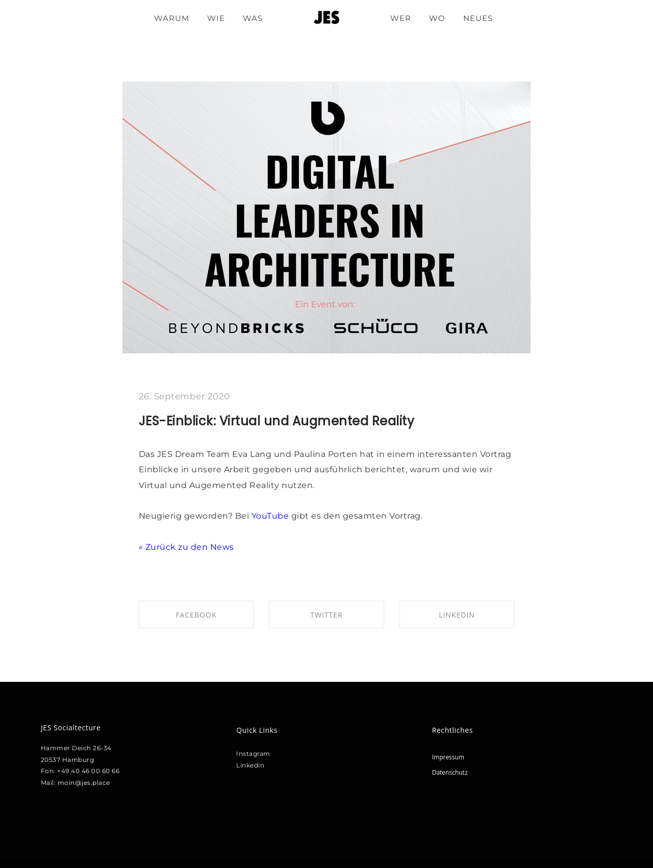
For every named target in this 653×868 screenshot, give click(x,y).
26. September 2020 (184, 396)
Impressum (448, 757)
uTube (275, 516)
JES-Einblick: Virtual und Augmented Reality (277, 421)
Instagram (253, 753)
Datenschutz (450, 772)
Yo (257, 516)
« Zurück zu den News (186, 547)
